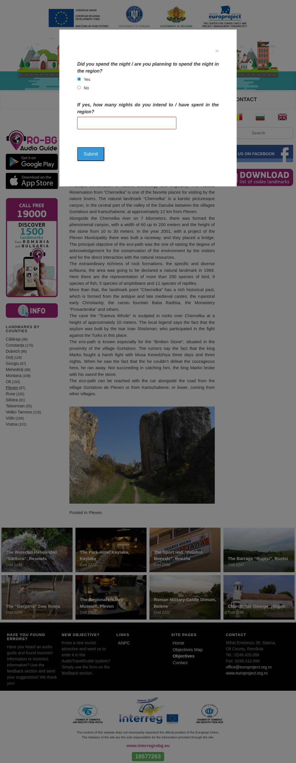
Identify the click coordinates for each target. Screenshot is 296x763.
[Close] (217, 51)
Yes (87, 79)
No (86, 88)
